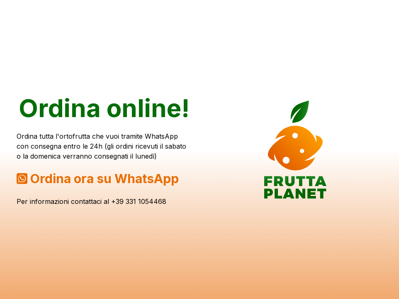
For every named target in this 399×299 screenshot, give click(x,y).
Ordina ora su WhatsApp (104, 178)
